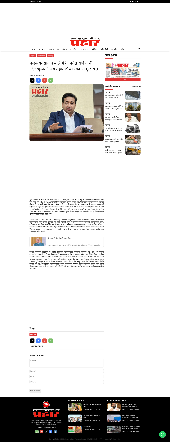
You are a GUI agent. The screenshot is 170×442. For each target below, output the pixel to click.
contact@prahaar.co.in (49, 427)
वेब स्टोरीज (114, 49)
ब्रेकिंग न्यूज (50, 56)
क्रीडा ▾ (64, 49)
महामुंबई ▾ (41, 49)
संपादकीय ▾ (73, 49)
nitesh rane (33, 334)
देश (58, 49)
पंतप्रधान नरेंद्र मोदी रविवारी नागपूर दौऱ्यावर (60, 238)
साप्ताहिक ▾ (84, 49)
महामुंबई (32, 56)
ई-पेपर (122, 49)
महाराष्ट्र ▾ (51, 49)
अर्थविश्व (94, 49)
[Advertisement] (85, 20)
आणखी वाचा (136, 86)
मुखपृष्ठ (33, 49)
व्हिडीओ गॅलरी (104, 49)
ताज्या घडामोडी (41, 56)
